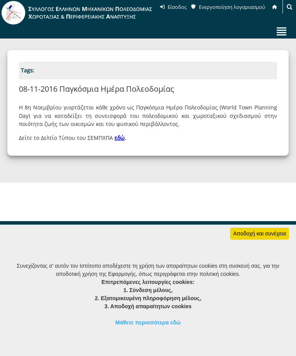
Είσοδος (177, 6)
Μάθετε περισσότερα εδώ (148, 322)
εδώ (119, 137)
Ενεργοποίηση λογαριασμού (232, 6)
